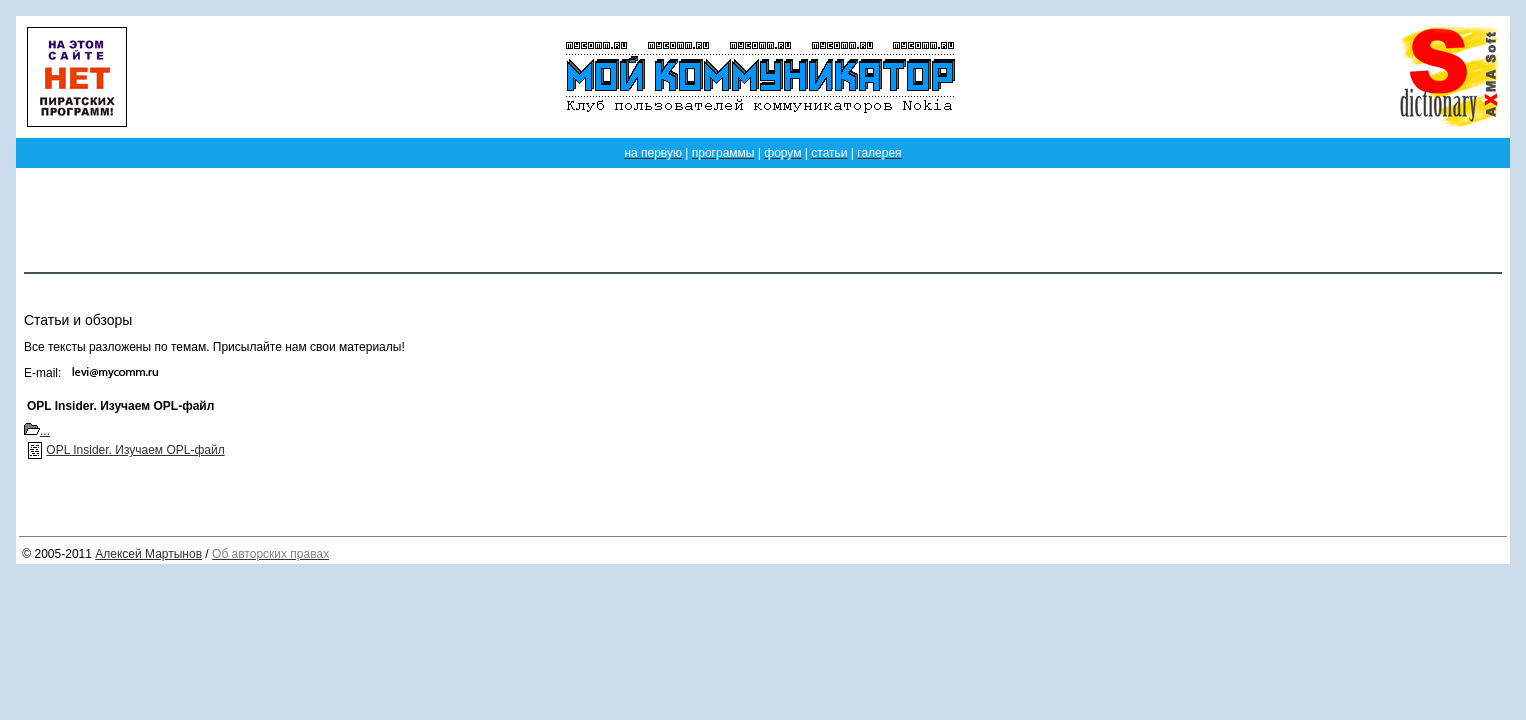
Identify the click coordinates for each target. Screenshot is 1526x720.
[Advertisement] (763, 221)
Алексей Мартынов (148, 554)
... (37, 431)
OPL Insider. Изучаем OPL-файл (135, 450)
